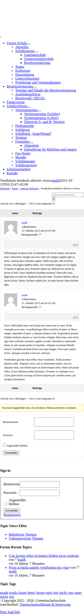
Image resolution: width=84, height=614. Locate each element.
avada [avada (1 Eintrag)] (4, 593)
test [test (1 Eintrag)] (11, 596)
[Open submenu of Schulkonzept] (36, 52)
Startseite (5, 188)
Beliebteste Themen (22, 534)
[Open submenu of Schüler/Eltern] (28, 107)
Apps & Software (29, 188)
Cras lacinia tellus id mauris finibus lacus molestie (44, 556)
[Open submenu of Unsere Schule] (28, 44)
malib (56, 180)
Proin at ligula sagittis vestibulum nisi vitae (39, 567)
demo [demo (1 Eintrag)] (31, 593)
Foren (15, 188)
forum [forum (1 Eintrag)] (40, 593)
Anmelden (11, 452)
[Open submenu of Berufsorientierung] (34, 87)
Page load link (10, 612)
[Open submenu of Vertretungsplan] (39, 111)
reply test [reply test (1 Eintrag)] (51, 593)
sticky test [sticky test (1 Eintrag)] (66, 593)
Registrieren (12, 515)
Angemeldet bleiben (16, 445)
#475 (75, 317)
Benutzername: (11, 422)
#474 (75, 244)
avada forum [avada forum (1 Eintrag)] (17, 593)
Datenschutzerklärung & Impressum (45, 604)
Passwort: (8, 435)
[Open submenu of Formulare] (31, 142)
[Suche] (53, 199)
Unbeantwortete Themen (26, 538)
